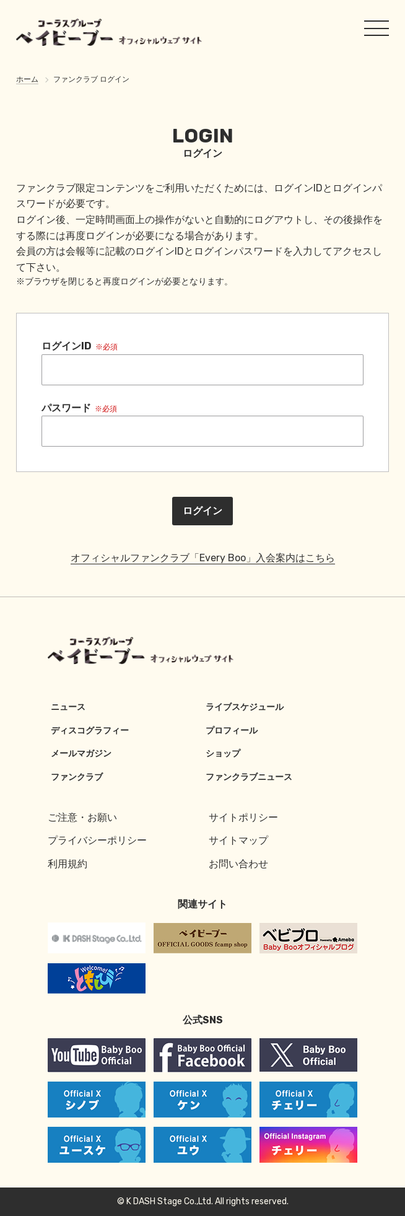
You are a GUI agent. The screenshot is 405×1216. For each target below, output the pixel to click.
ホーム (27, 79)
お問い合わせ (238, 864)
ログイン (202, 510)
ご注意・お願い (82, 817)
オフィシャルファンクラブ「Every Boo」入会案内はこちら (203, 558)
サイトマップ (238, 840)
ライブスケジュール (245, 707)
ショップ (223, 753)
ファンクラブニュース (249, 777)
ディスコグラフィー (90, 730)
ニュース (68, 707)
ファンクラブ (77, 777)
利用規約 (67, 864)
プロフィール (232, 730)
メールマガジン (81, 753)
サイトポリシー (243, 817)
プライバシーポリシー (97, 840)
